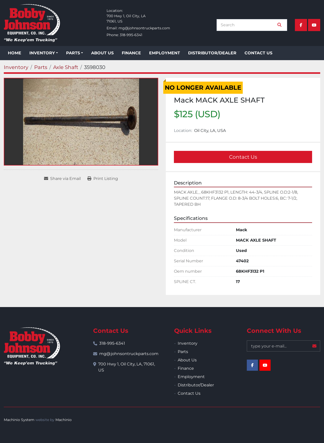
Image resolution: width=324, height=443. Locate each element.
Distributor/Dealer (212, 53)
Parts (73, 53)
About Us (102, 53)
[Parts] (40, 67)
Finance (131, 53)
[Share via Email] (62, 178)
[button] (43, 53)
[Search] (248, 25)
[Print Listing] (102, 178)
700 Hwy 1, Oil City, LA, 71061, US (126, 367)
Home (14, 53)
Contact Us (258, 53)
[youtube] (314, 25)
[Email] (283, 346)
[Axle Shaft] (65, 67)
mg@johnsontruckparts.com (144, 28)
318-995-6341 (131, 35)
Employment (164, 53)
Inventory (42, 53)
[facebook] (301, 25)
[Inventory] (16, 67)
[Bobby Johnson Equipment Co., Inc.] (32, 346)
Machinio (63, 419)
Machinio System (19, 419)
